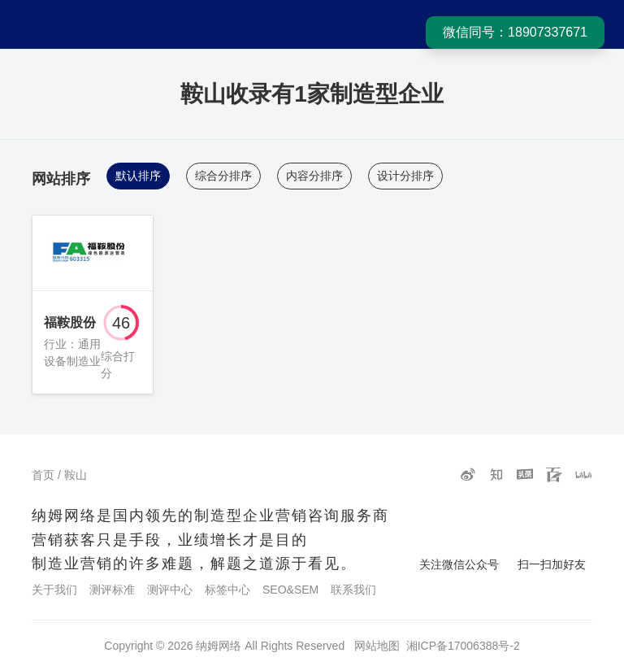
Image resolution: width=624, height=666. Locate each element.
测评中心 (170, 589)
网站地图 (377, 645)
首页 (43, 474)
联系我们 (353, 589)
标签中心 (227, 589)
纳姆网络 (218, 645)
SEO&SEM (290, 589)
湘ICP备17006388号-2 (463, 645)
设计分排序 (405, 175)
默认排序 (138, 175)
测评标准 (112, 589)
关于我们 (54, 589)
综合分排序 (223, 175)
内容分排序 (314, 175)
